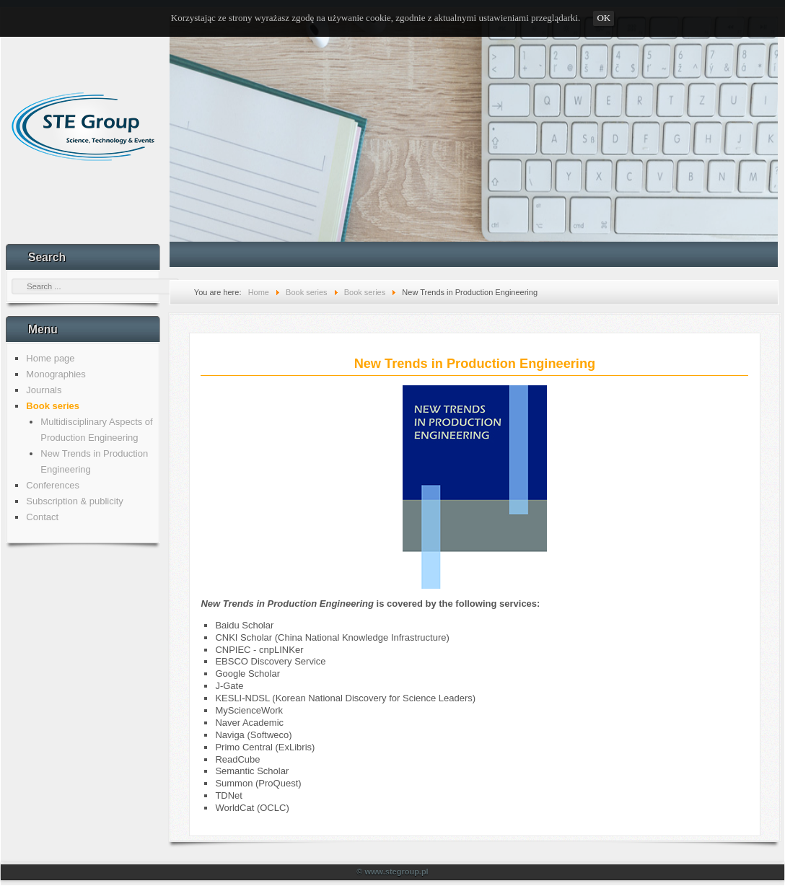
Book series (52, 405)
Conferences (52, 485)
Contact (42, 517)
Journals (43, 390)
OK (603, 17)
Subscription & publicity (74, 501)
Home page (50, 358)
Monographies (55, 374)
